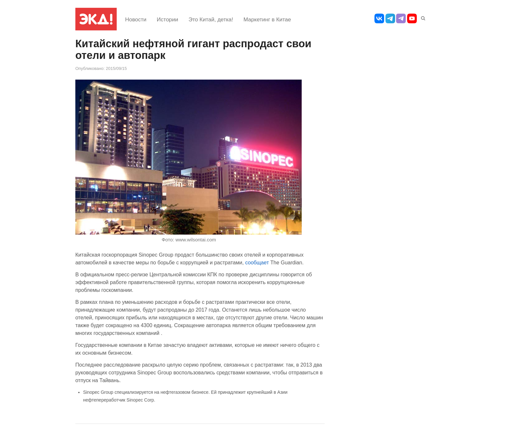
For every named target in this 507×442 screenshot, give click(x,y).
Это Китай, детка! (211, 20)
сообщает (257, 262)
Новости (135, 20)
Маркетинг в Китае (267, 20)
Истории (167, 20)
